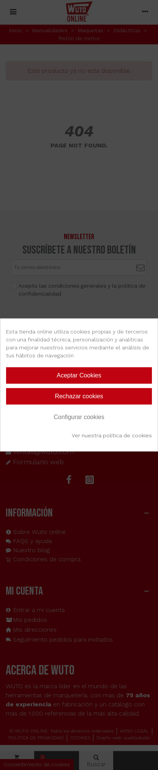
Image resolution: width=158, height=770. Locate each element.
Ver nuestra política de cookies (112, 436)
